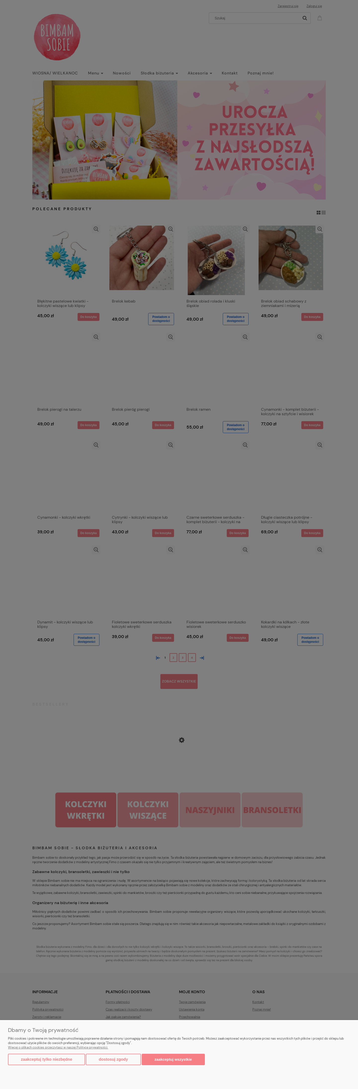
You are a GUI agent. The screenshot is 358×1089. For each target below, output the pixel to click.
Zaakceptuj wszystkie (173, 1059)
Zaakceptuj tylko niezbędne (46, 1059)
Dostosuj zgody (113, 1059)
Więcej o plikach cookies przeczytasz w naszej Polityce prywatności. (58, 1047)
